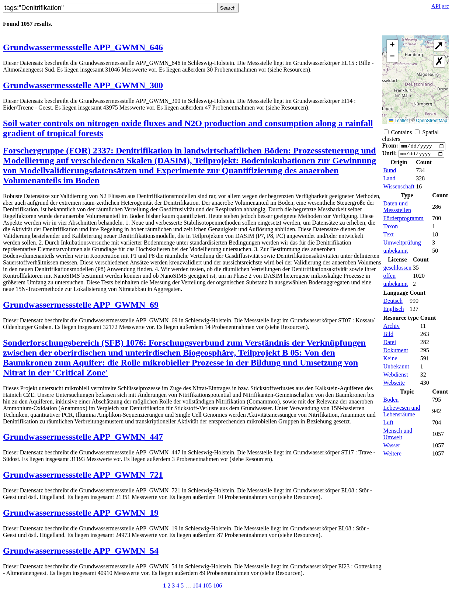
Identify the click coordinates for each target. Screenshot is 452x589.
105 (207, 585)
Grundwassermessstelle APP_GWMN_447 (83, 436)
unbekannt (395, 253)
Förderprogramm (403, 220)
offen (389, 278)
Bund (389, 172)
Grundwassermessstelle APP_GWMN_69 (81, 304)
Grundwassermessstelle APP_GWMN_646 (83, 47)
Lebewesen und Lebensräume (401, 413)
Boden (391, 402)
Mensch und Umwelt (398, 436)
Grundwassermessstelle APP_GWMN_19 (81, 512)
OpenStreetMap (431, 120)
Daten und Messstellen (397, 208)
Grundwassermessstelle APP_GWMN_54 (81, 550)
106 (217, 585)
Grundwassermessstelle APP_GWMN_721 (83, 474)
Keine (390, 360)
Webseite (394, 385)
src (445, 6)
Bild (388, 336)
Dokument (395, 352)
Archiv (391, 328)
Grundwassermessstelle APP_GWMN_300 (83, 85)
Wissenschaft (399, 189)
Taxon (390, 228)
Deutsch (393, 303)
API (436, 6)
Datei (389, 344)
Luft (388, 425)
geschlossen (397, 270)
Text (388, 236)
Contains (401, 132)
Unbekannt (396, 368)
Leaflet (398, 120)
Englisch (393, 311)
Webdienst (395, 377)
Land (389, 180)
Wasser (391, 447)
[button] (392, 45)
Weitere (392, 456)
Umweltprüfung (402, 245)
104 (196, 585)
